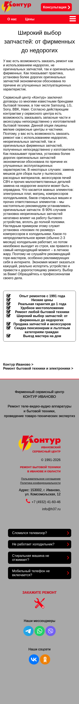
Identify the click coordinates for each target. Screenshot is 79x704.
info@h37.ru (51, 509)
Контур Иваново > (18, 364)
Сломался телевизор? (29, 533)
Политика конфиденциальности (40, 482)
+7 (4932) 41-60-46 (43, 502)
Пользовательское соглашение (40, 478)
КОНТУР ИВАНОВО (39, 397)
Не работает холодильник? (33, 544)
